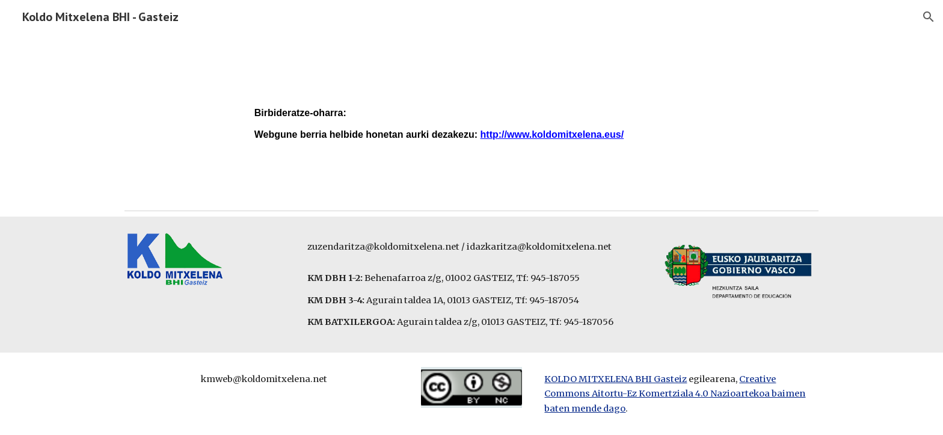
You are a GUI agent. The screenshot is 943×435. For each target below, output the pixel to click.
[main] (471, 119)
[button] (928, 16)
